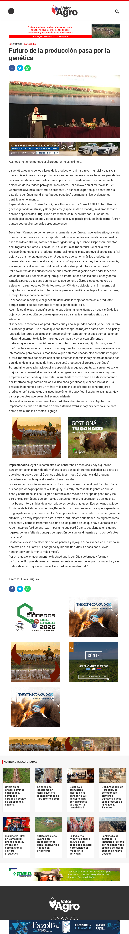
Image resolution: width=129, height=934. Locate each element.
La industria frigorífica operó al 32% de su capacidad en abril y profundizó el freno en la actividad (81, 844)
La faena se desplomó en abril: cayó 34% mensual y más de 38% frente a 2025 (48, 792)
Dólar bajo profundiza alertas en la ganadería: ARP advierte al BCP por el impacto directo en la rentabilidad (79, 797)
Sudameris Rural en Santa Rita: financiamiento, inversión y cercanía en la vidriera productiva (15, 844)
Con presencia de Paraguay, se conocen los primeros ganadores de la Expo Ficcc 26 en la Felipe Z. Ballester (112, 797)
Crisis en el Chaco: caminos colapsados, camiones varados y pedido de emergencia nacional (15, 795)
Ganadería (30, 44)
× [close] (117, 922)
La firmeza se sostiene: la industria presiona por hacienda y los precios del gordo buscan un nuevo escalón (113, 844)
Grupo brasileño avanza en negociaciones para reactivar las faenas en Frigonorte (48, 843)
